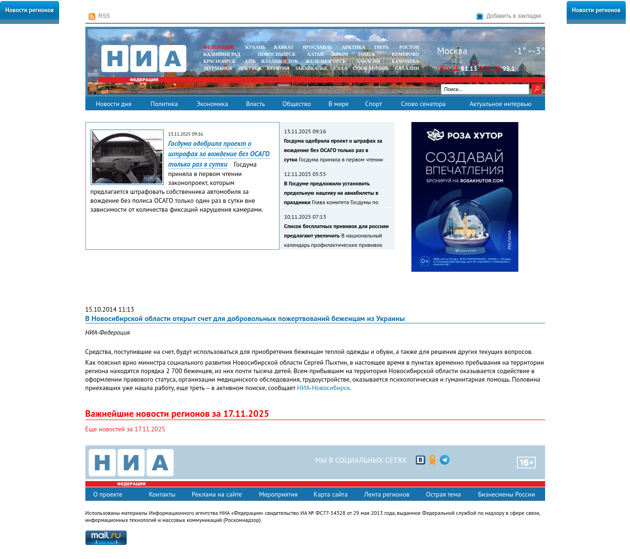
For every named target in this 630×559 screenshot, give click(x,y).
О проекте (107, 494)
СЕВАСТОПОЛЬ (371, 68)
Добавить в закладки (509, 16)
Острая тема (443, 494)
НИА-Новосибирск (323, 387)
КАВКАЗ (283, 47)
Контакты (162, 494)
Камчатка (404, 61)
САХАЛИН (407, 68)
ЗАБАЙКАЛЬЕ (312, 68)
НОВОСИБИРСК (277, 54)
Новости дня (113, 104)
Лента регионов (387, 494)
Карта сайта (331, 494)
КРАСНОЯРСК (220, 61)
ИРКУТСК (249, 68)
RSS (99, 16)
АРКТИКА (353, 47)
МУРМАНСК (218, 68)
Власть (255, 104)
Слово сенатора (423, 104)
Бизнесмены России (506, 494)
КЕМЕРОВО (405, 54)
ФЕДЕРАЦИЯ (219, 47)
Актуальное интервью (500, 104)
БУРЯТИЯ (278, 68)
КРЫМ (340, 54)
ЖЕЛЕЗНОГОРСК (325, 61)
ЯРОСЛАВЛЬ (317, 47)
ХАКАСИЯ (367, 61)
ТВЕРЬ (381, 47)
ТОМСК (367, 54)
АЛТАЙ (315, 54)
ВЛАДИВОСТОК (279, 61)
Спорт (373, 104)
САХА (340, 68)
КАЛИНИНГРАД (222, 54)
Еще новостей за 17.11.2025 (125, 429)
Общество (296, 104)
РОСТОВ (409, 47)
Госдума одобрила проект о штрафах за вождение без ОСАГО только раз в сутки (219, 153)
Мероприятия (278, 494)
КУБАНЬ (255, 47)
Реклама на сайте (217, 494)
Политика (164, 104)
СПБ (250, 61)
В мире (338, 104)
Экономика (212, 104)
